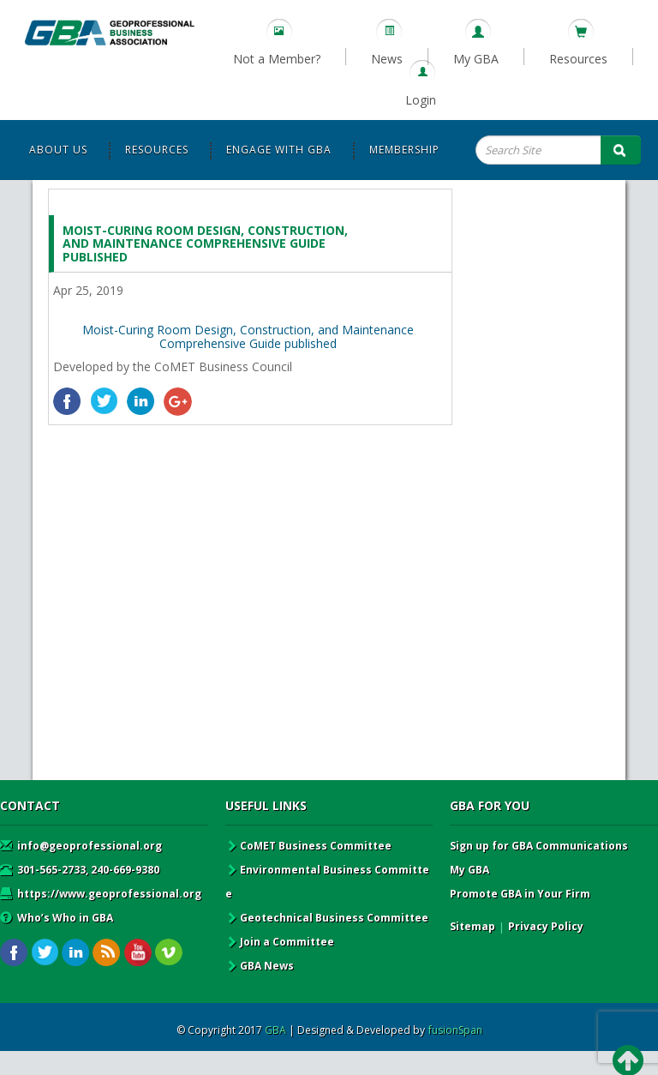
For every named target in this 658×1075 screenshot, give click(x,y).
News (387, 59)
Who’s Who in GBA (56, 917)
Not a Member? (276, 59)
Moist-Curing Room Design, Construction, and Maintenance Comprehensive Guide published (248, 336)
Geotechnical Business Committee (326, 917)
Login (420, 100)
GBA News (259, 965)
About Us (58, 149)
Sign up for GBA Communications (539, 845)
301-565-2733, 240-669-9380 (79, 869)
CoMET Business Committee (308, 845)
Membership (404, 149)
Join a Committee (279, 941)
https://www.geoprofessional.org (100, 893)
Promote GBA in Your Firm (520, 893)
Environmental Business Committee (327, 881)
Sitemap (472, 926)
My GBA (476, 59)
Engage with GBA (279, 149)
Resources (578, 59)
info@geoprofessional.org (81, 845)
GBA (275, 1030)
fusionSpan (455, 1030)
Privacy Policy (545, 926)
